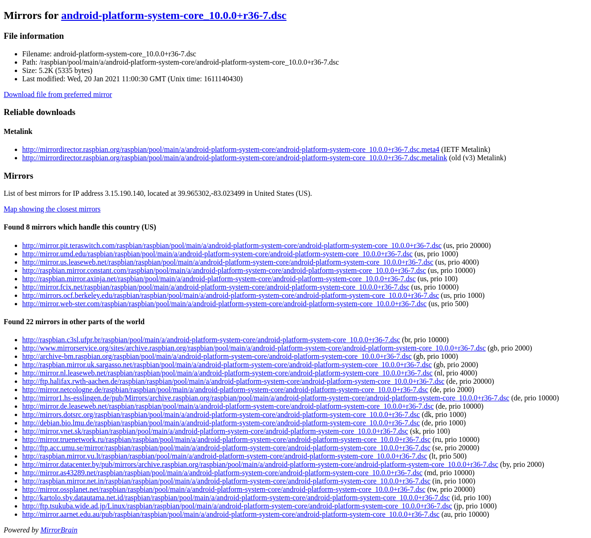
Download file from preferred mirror (58, 94)
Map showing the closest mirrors (52, 209)
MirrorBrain (58, 530)
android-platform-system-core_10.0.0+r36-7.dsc (173, 15)
